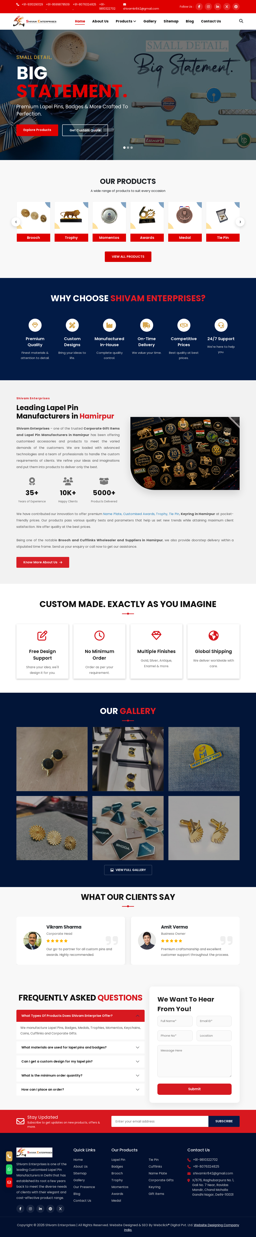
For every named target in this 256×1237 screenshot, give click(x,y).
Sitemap (171, 21)
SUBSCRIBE (224, 1120)
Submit (194, 1088)
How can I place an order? (42, 1088)
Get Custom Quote (85, 130)
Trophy (98, 237)
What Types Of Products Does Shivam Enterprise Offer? (67, 1014)
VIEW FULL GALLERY (128, 868)
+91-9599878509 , (58, 6)
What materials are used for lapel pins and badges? (64, 1046)
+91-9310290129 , (29, 6)
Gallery (149, 21)
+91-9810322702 (107, 6)
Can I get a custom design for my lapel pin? (57, 1060)
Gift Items (156, 1192)
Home (80, 21)
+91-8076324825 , (84, 6)
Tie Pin (154, 1158)
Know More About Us (42, 560)
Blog (190, 21)
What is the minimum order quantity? (51, 1074)
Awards (174, 237)
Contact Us (211, 21)
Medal (211, 237)
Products (126, 21)
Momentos (136, 237)
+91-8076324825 (206, 1165)
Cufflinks (155, 1165)
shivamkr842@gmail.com (141, 7)
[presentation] (15, 221)
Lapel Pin (118, 1158)
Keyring (154, 1185)
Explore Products (37, 129)
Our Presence (84, 1185)
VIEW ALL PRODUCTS (128, 256)
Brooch (60, 237)
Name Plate (158, 1172)
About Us (100, 21)
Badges (22, 237)
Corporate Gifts (161, 1179)
